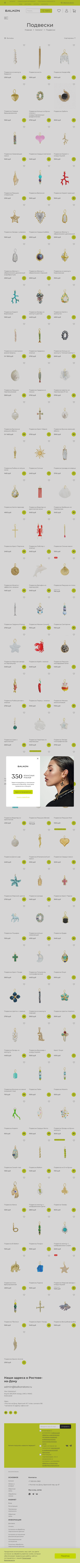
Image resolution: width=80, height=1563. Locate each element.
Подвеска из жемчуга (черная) (37, 1012)
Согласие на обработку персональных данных (16, 1530)
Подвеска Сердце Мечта (38, 1128)
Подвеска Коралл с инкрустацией (61, 155)
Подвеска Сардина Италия (14, 624)
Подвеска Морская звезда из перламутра (14, 662)
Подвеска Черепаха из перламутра (37, 741)
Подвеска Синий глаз (12, 1167)
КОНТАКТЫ (44, 4)
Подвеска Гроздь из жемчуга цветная (36, 313)
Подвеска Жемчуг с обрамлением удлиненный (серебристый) (14, 273)
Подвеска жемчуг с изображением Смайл (62, 1244)
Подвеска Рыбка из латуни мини (14, 469)
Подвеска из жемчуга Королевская (62, 272)
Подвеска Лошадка (11, 933)
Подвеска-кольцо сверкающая (36, 934)
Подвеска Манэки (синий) (39, 624)
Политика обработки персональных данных (16, 1545)
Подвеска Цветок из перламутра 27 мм (62, 391)
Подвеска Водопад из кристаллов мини (37, 508)
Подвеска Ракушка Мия (63, 818)
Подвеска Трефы (60, 1205)
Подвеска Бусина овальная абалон (64, 430)
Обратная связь (11, 1490)
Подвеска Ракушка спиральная (11, 194)
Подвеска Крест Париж (63, 896)
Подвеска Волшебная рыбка (65, 1322)
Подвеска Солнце (36, 468)
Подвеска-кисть (35, 72)
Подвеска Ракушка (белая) (39, 818)
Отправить (65, 1426)
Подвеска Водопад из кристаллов (12, 819)
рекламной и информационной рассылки (51, 1450)
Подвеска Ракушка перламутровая (11, 391)
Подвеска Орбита (61, 111)
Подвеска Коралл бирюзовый (11, 313)
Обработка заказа (12, 1495)
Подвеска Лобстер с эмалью (37, 547)
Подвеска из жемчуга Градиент (12, 73)
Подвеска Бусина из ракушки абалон (12, 430)
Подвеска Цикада (36, 896)
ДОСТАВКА (28, 4)
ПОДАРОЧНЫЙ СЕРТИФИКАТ (27, 1)
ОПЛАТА (36, 4)
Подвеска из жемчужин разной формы (13, 352)
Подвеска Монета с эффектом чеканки (11, 586)
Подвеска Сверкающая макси (13, 155)
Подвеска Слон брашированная (10, 1284)
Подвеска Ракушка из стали (64, 585)
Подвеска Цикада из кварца (65, 468)
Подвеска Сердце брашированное (11, 112)
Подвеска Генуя (60, 972)
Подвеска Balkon (35, 1167)
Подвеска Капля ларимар (14, 507)
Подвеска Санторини (62, 624)
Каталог (39, 30)
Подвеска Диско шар (12, 857)
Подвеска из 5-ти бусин (63, 1167)
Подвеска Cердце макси (63, 857)
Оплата (11, 1526)
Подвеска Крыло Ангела (13, 1359)
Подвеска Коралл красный (64, 193)
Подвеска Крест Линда (13, 972)
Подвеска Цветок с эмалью (14, 1011)
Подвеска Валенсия (36, 193)
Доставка (11, 1523)
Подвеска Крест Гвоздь (38, 1322)
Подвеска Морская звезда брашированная (39, 780)
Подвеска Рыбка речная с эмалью (14, 701)
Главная (28, 30)
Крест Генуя (58, 1050)
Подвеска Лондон (36, 1244)
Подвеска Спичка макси (63, 546)
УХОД (20, 4)
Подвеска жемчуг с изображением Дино (37, 1205)
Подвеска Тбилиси (11, 1322)
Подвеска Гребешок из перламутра (63, 508)
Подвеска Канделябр (62, 72)
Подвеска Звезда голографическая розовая (14, 780)
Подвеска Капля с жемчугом (61, 313)
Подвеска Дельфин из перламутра (37, 586)
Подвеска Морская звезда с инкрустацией (64, 1284)
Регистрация (13, 1506)
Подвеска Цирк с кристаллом (11, 741)
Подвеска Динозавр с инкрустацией (37, 1051)
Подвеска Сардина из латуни (37, 391)
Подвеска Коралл (11, 1128)
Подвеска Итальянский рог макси (39, 858)
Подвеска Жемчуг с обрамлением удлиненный (64, 233)
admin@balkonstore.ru (18, 1386)
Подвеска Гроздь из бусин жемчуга (64, 1129)
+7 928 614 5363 (34, 1481)
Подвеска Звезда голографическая (60, 741)
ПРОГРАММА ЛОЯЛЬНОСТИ (46, 1)
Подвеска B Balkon (11, 1244)
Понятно (65, 1556)
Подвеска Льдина (36, 1283)
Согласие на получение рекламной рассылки (16, 1535)
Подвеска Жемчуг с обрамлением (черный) (38, 272)
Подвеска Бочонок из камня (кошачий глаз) (15, 1090)
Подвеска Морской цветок (14, 896)
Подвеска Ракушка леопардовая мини (61, 662)
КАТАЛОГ (12, 1)
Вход (10, 1503)
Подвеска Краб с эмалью (38, 662)
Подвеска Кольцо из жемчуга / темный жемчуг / (64, 352)
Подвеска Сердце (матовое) (40, 154)
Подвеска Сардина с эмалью (37, 352)
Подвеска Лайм (35, 1089)
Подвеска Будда (60, 933)
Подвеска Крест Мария (38, 429)
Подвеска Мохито (61, 1089)
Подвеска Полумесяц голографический (37, 973)
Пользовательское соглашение (14, 1540)
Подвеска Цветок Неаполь (64, 1011)
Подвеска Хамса (10, 1205)
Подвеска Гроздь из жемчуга (11, 1051)
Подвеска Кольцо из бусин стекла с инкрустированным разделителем (39, 114)
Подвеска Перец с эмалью (39, 701)
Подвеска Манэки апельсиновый (61, 701)
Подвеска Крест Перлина (14, 546)
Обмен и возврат (11, 1485)
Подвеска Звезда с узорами (15, 232)
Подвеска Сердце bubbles (39, 232)
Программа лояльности (12, 1510)
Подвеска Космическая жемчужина (63, 780)
